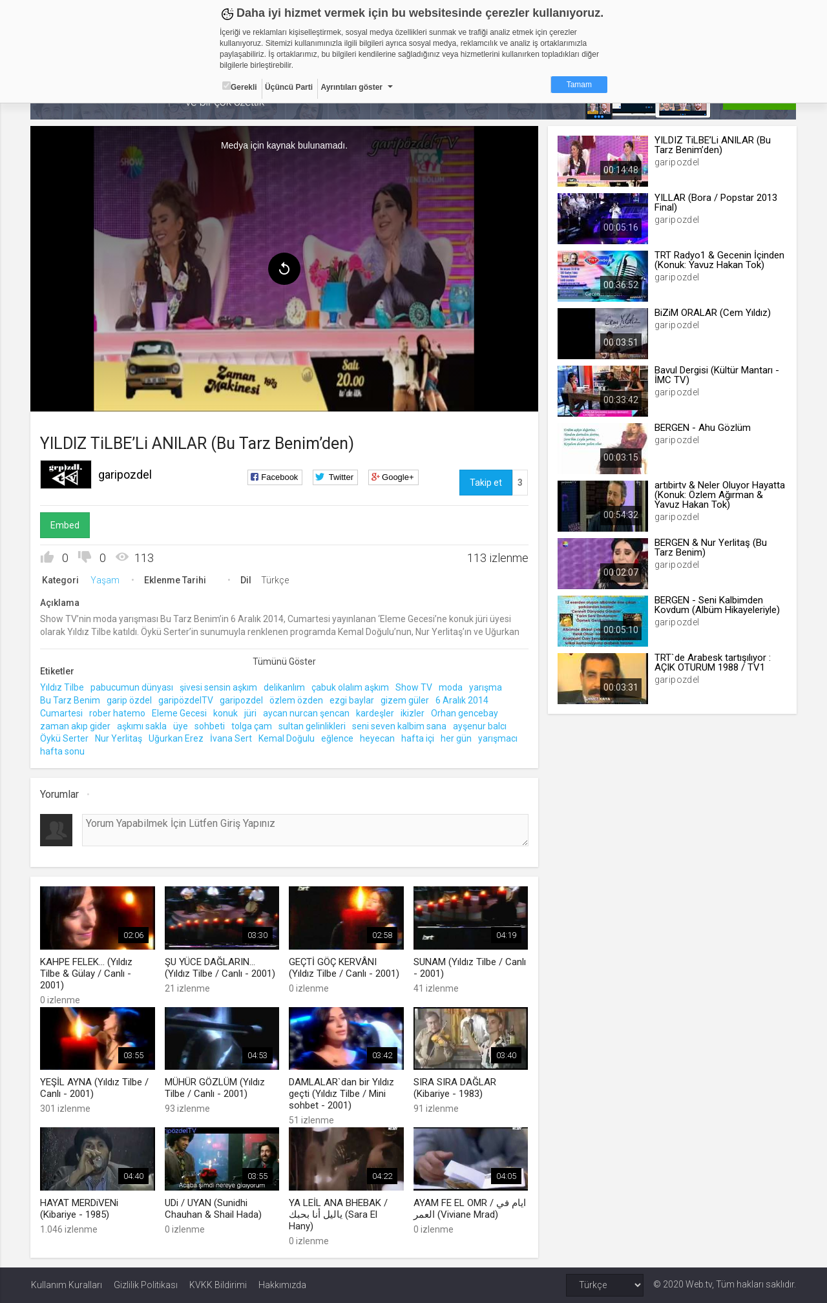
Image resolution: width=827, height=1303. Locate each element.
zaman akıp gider (76, 725)
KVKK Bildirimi (218, 1285)
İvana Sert (232, 738)
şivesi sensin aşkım (219, 687)
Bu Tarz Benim (71, 699)
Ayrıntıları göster (351, 87)
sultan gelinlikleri (312, 725)
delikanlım (285, 687)
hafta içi (418, 738)
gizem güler (405, 699)
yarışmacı (498, 738)
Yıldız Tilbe (63, 687)
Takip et (486, 482)
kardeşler (376, 712)
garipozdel (125, 474)
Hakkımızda (282, 1285)
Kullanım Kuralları (66, 1285)
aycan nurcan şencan (307, 712)
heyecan (378, 738)
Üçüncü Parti (289, 87)
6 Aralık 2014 (462, 699)
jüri (251, 712)
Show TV (414, 687)
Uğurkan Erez (176, 738)
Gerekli (239, 86)
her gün (456, 738)
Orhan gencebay (465, 712)
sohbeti (210, 725)
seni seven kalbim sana (400, 725)
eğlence (338, 738)
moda (451, 687)
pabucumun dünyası (132, 687)
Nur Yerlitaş (119, 738)
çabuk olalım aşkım (351, 687)
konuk (226, 712)
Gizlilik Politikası (146, 1285)
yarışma (486, 687)
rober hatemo (118, 712)
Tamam (579, 84)
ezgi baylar (352, 699)
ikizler (413, 712)
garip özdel (129, 699)
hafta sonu (63, 751)
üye (181, 725)
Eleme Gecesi (179, 712)
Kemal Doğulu (287, 738)
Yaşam (105, 580)
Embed (65, 525)
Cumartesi (62, 712)
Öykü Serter (65, 738)
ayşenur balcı (480, 725)
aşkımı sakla (142, 725)
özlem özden (297, 699)
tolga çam (252, 725)
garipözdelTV (186, 699)
